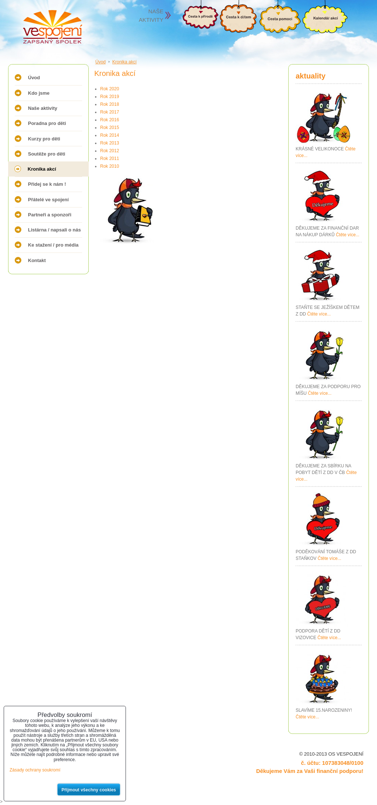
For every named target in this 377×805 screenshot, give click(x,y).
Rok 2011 (109, 158)
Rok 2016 (109, 119)
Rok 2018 (109, 104)
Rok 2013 (109, 143)
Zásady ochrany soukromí (35, 770)
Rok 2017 (109, 112)
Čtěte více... (347, 234)
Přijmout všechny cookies (88, 789)
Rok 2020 (109, 88)
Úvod (34, 77)
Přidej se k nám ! (47, 184)
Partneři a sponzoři (49, 214)
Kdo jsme (39, 93)
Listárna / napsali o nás (54, 230)
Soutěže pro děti (46, 154)
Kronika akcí (42, 169)
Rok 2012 (109, 150)
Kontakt (37, 260)
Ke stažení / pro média (53, 245)
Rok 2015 (109, 127)
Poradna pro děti (47, 123)
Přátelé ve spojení (48, 199)
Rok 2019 (109, 96)
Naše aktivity (42, 108)
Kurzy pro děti (44, 139)
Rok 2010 (109, 166)
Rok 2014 (109, 135)
